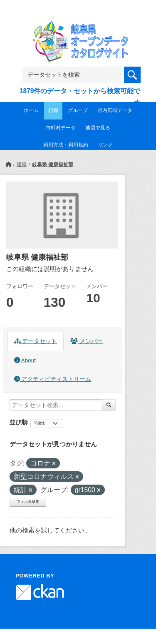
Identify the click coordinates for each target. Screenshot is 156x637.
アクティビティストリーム (53, 379)
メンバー (86, 341)
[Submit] (109, 405)
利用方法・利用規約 (65, 145)
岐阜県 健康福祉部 (52, 164)
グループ (78, 110)
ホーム (31, 110)
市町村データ (61, 128)
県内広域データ (114, 110)
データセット (35, 341)
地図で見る (97, 128)
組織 (53, 110)
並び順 (18, 422)
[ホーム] (8, 164)
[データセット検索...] (56, 405)
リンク (105, 145)
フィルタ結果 (28, 502)
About (25, 360)
